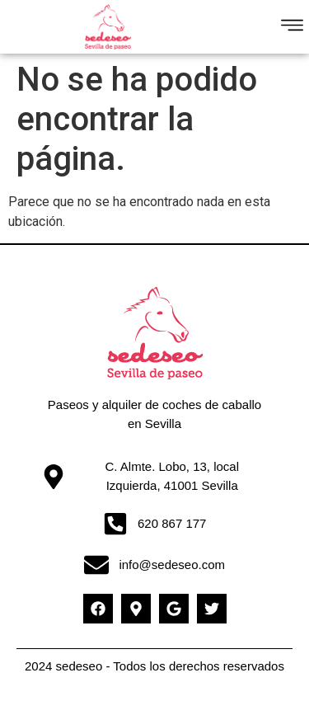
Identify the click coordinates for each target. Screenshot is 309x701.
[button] (293, 27)
